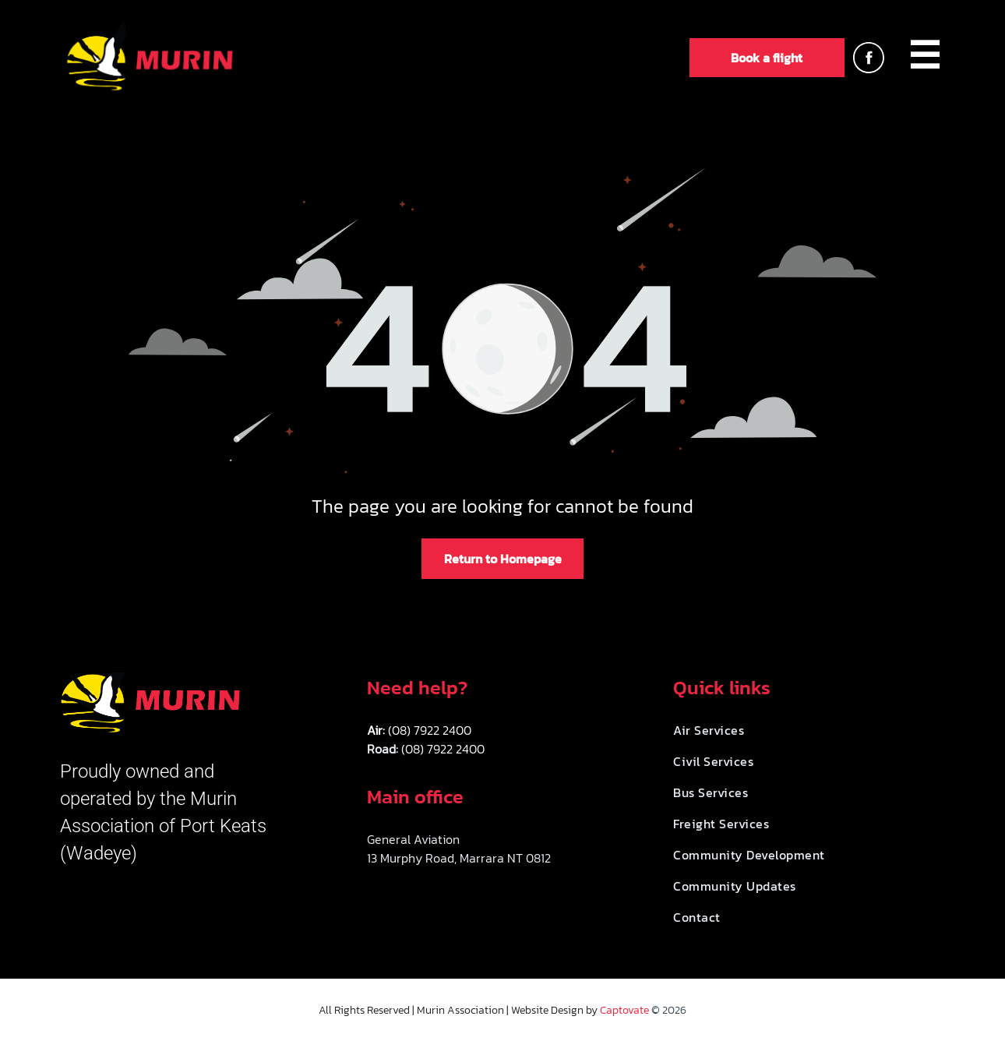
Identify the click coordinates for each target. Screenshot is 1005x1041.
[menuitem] (925, 57)
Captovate (624, 1010)
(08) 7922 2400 (429, 730)
